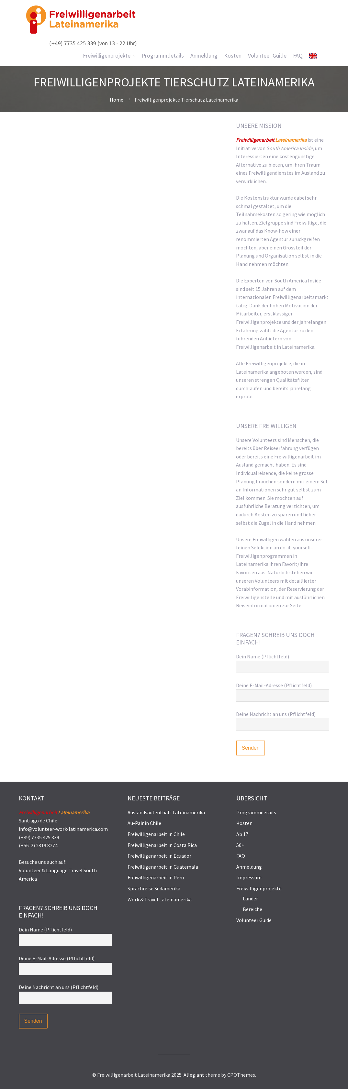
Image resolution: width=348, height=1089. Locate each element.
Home (116, 99)
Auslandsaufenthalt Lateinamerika (166, 812)
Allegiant (194, 1075)
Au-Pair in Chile (144, 823)
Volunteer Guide (254, 920)
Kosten (244, 823)
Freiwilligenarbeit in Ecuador (159, 855)
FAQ (240, 855)
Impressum (249, 877)
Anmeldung (249, 867)
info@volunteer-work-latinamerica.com (63, 829)
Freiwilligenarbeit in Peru (156, 877)
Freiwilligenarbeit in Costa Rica (162, 845)
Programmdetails (256, 812)
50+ (240, 845)
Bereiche (252, 909)
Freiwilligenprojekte (259, 888)
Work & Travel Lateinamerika (160, 899)
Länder (250, 898)
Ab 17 (242, 834)
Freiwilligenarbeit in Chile (156, 834)
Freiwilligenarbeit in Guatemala (163, 867)
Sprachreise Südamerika (154, 888)
